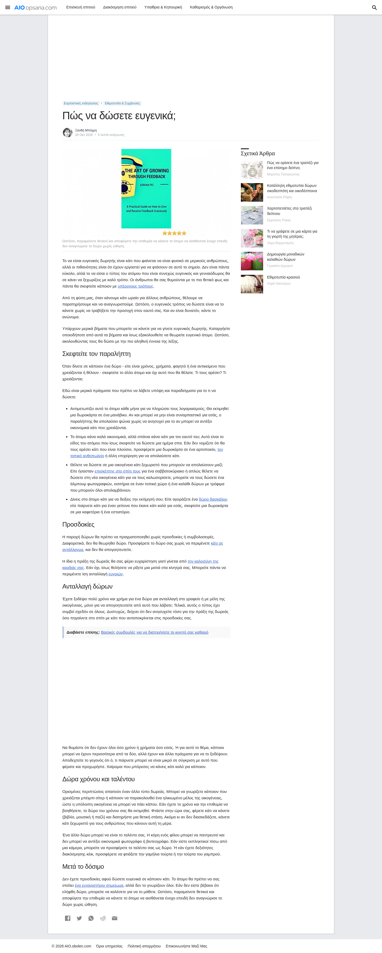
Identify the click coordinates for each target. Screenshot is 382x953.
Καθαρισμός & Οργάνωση (211, 7)
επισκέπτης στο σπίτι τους (118, 471)
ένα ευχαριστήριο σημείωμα (99, 885)
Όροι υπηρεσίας (109, 946)
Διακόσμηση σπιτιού (119, 7)
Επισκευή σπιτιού (80, 7)
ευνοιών (115, 574)
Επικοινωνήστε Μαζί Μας (186, 946)
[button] (67, 918)
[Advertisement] (191, 58)
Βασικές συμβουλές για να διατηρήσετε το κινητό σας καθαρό (154, 632)
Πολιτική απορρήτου (144, 946)
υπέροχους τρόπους (135, 286)
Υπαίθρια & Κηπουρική (163, 7)
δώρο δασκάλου (213, 499)
